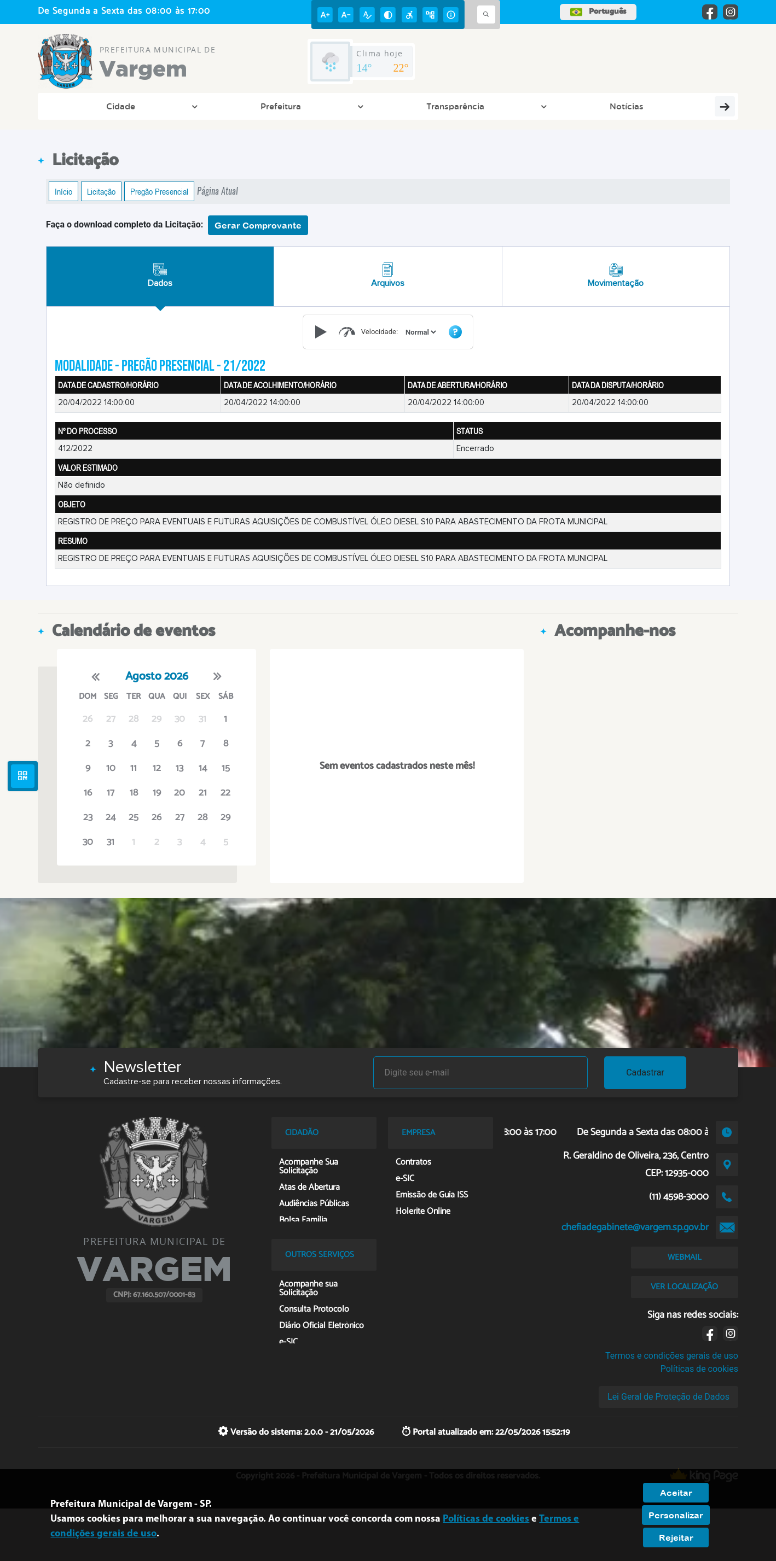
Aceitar (676, 1493)
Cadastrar (645, 1072)
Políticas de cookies (699, 1369)
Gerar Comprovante (258, 225)
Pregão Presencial (159, 191)
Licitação (101, 191)
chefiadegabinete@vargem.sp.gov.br (635, 1227)
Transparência (193, 106)
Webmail (602, 106)
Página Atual (217, 191)
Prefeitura (125, 106)
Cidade (71, 106)
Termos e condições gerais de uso (671, 1355)
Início (63, 191)
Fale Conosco (667, 106)
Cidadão (312, 106)
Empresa (458, 106)
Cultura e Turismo (385, 106)
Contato (513, 106)
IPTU (555, 106)
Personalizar (675, 1515)
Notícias (255, 106)
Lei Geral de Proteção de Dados (668, 1397)
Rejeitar (676, 1537)
